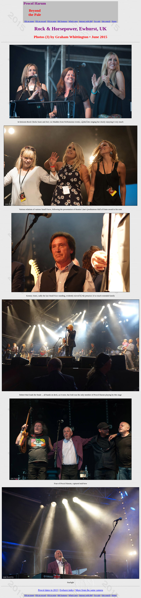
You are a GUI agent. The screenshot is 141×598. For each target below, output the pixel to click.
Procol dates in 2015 (48, 590)
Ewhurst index (67, 590)
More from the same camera (89, 590)
